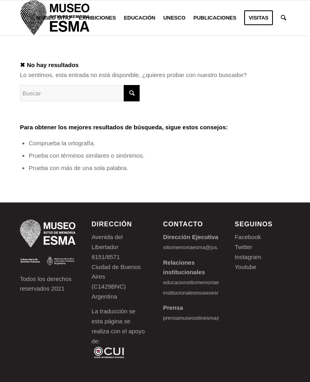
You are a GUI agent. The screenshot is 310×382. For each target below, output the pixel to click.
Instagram (248, 256)
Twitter (243, 246)
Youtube (246, 266)
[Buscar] (283, 18)
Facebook (248, 237)
